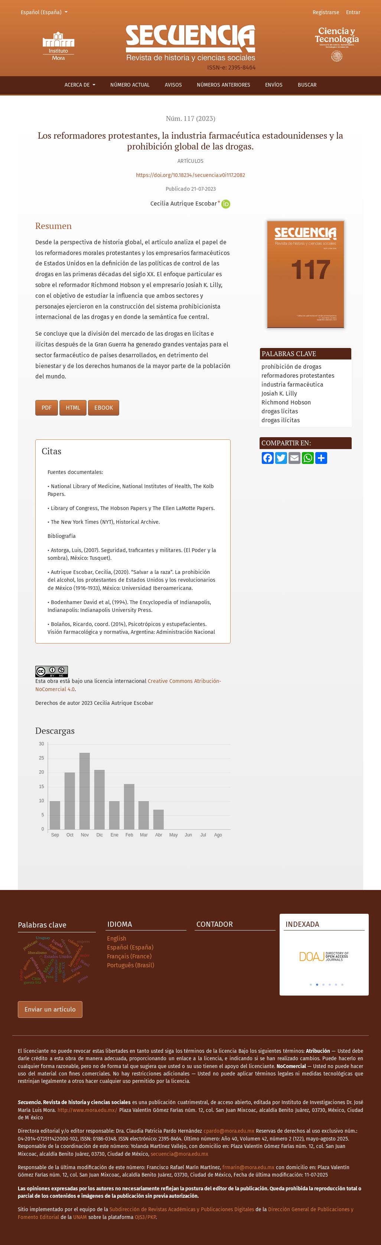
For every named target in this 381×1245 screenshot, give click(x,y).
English (116, 938)
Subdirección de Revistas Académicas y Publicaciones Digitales (182, 1209)
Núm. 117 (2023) (190, 118)
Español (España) (45, 12)
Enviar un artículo (50, 1009)
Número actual (130, 85)
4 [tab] (329, 984)
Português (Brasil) (130, 965)
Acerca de (78, 85)
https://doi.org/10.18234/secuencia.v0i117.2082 (190, 175)
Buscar (307, 85)
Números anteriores (223, 85)
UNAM (80, 1217)
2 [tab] (317, 984)
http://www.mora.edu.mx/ (87, 1110)
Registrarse (326, 12)
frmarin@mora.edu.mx (248, 1167)
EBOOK (103, 407)
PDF (47, 407)
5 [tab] (336, 984)
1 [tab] (311, 984)
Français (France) (129, 956)
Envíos (274, 85)
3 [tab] (323, 984)
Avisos (173, 85)
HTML (73, 407)
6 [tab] (342, 984)
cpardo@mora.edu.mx (228, 1131)
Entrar (353, 12)
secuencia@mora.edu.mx (179, 1154)
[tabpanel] (324, 956)
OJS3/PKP (145, 1217)
